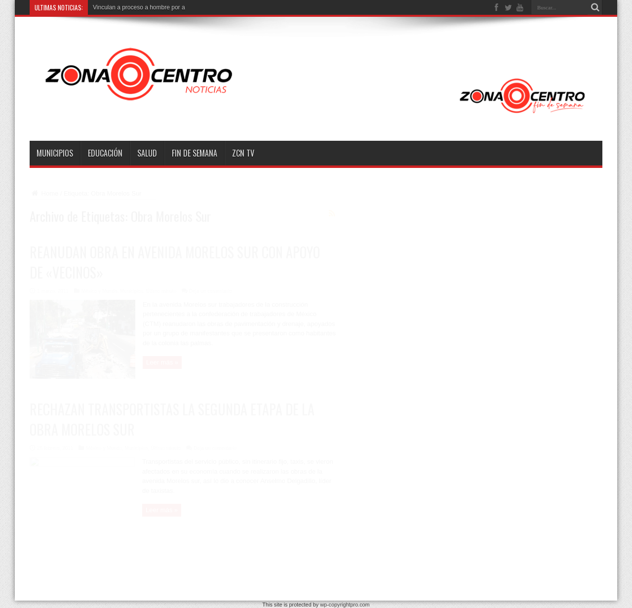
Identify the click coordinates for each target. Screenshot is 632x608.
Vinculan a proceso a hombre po (135, 7)
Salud (147, 153)
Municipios (55, 153)
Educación (105, 153)
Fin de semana (194, 153)
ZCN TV (243, 153)
